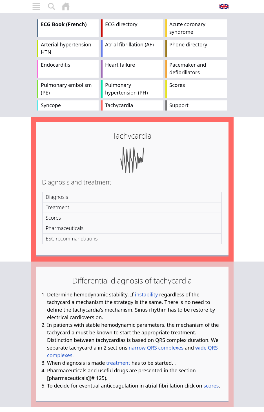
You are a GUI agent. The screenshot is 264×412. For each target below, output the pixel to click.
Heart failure (120, 64)
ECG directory (121, 24)
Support (178, 105)
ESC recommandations (72, 238)
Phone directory (188, 44)
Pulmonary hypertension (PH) (126, 89)
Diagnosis (57, 196)
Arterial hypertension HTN (66, 48)
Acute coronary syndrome (187, 28)
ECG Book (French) (64, 24)
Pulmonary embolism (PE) (66, 89)
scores (211, 385)
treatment (118, 362)
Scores (177, 85)
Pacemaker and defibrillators (187, 68)
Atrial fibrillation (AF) (129, 44)
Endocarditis (55, 64)
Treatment (57, 207)
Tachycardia (119, 105)
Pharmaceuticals (64, 228)
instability (146, 294)
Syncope (51, 105)
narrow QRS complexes (156, 347)
